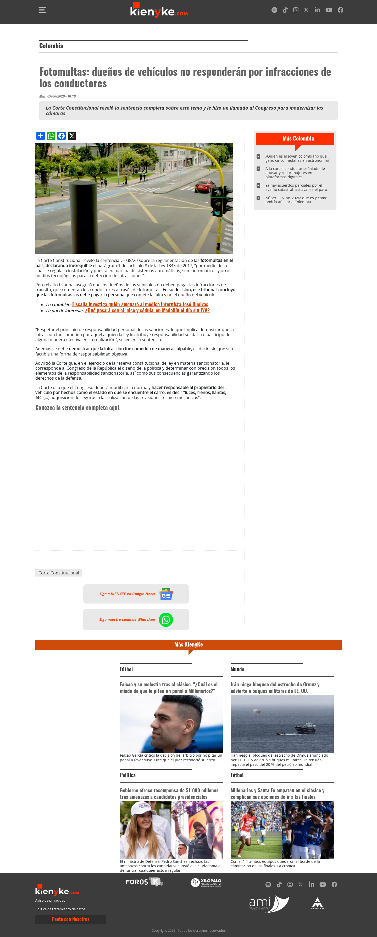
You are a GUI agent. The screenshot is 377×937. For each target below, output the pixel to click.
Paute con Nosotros (71, 919)
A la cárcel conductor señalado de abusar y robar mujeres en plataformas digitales (295, 172)
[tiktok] (285, 11)
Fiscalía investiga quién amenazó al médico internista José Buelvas (140, 304)
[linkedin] (317, 11)
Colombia (51, 46)
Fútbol (126, 669)
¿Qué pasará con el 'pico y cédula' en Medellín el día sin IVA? (147, 310)
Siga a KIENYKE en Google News (136, 593)
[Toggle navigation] (42, 10)
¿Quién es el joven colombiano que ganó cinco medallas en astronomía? (297, 158)
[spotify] (274, 11)
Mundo (237, 669)
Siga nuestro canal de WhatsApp (136, 619)
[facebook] (340, 11)
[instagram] (295, 11)
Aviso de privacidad (50, 900)
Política (128, 775)
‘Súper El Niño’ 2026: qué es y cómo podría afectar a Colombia (296, 199)
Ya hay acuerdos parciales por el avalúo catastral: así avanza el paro (296, 187)
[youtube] (328, 11)
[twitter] (306, 11)
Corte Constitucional (58, 573)
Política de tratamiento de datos (60, 909)
